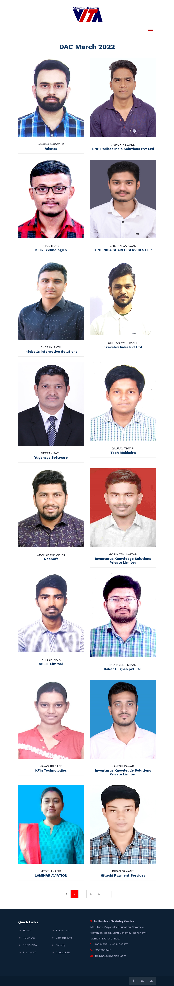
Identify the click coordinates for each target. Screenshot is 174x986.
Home (27, 930)
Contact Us (63, 952)
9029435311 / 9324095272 (111, 944)
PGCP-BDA (30, 945)
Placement (63, 930)
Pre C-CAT (29, 952)
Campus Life (64, 937)
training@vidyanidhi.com (110, 956)
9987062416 (102, 950)
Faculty (60, 945)
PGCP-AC (29, 937)
